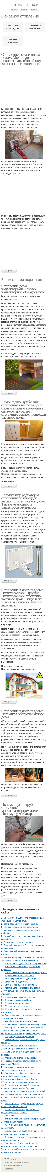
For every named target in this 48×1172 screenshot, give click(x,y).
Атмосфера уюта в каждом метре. (21, 979)
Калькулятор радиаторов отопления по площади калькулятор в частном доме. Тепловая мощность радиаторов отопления (23, 501)
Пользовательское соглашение (19, 1162)
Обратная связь (8, 1168)
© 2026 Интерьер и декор (11, 1159)
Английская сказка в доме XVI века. (22, 1021)
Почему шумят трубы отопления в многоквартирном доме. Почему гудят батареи (19, 809)
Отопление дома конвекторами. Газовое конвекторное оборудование (23, 289)
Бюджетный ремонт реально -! (19, 976)
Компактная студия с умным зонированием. (25, 963)
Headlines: (9, 1116)
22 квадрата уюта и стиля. (17, 1006)
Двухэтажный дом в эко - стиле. (20, 997)
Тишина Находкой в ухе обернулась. (21, 927)
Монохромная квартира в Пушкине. (21, 960)
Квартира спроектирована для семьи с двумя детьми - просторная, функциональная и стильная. (23, 991)
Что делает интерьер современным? (22, 1082)
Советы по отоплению (13, 41)
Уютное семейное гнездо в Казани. (21, 1079)
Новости (24, 10)
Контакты (6, 1162)
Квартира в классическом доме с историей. (25, 1091)
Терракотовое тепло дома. (17, 1003)
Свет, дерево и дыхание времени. (21, 985)
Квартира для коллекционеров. (19, 1037)
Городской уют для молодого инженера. (24, 1094)
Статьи (34, 10)
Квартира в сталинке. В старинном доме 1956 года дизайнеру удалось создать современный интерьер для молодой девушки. (23, 1030)
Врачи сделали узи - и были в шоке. (21, 924)
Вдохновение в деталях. (16, 982)
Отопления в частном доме (35, 27)
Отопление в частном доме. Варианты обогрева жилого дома (22, 714)
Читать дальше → (9, 271)
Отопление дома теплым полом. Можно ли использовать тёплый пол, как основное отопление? (21, 59)
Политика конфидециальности (13, 1165)
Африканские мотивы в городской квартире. (26, 973)
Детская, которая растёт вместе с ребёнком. (25, 957)
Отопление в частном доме (12, 27)
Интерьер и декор (24, 5)
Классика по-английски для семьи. (21, 1058)
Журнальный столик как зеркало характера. (25, 1024)
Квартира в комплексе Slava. (18, 1000)
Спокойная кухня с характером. (19, 942)
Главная (14, 10)
